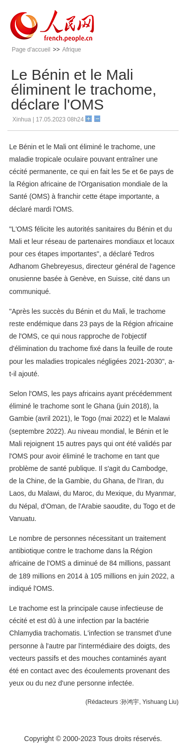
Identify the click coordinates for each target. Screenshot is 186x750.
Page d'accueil (31, 49)
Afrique (71, 49)
